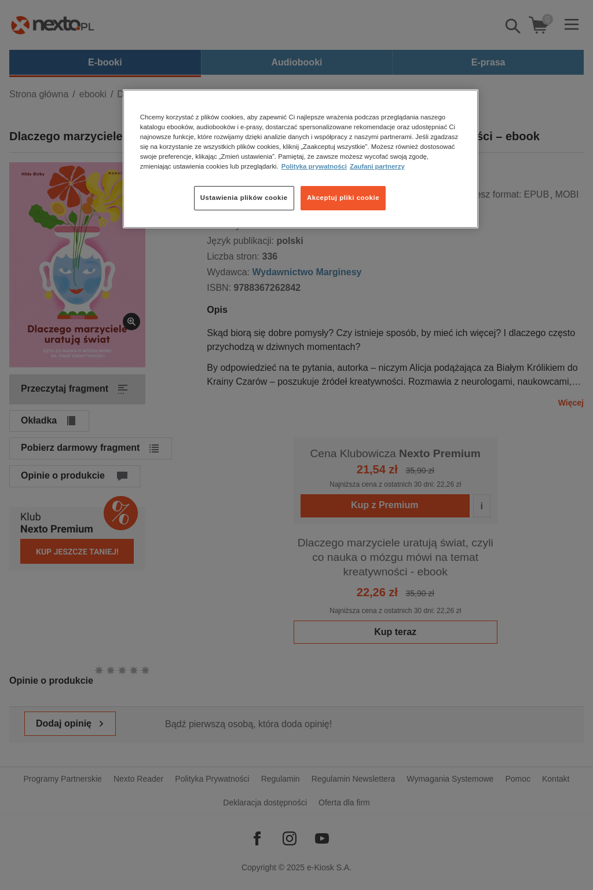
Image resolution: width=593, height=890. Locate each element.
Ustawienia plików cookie (244, 197)
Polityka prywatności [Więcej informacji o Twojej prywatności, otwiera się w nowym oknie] (314, 166)
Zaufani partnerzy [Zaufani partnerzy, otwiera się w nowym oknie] (377, 166)
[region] (300, 158)
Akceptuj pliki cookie (343, 197)
